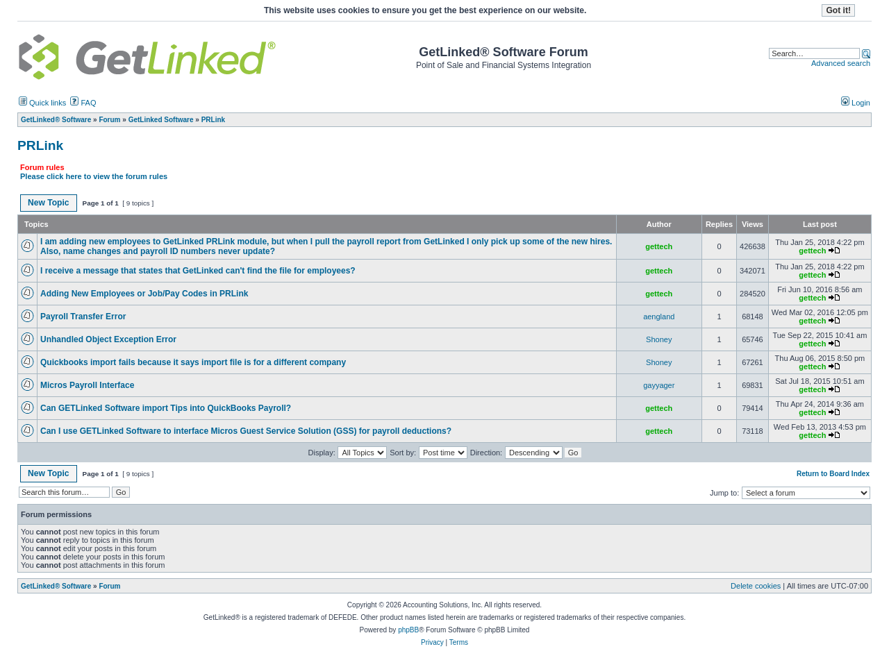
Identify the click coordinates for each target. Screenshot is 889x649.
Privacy (432, 642)
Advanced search (840, 63)
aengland (658, 316)
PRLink (40, 145)
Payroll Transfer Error (83, 316)
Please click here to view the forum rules (93, 176)
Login (855, 103)
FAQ (83, 103)
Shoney (659, 339)
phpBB (408, 630)
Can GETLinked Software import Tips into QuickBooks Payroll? (165, 408)
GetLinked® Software (56, 586)
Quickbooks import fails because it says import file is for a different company (193, 362)
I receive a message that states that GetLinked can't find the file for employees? (198, 271)
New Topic (48, 203)
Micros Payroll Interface (87, 385)
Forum (109, 586)
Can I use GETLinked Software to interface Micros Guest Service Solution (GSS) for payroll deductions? (245, 431)
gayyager (658, 385)
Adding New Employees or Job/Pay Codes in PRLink (144, 293)
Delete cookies (756, 586)
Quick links (42, 103)
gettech (658, 246)
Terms (458, 642)
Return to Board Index (833, 474)
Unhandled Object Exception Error (108, 339)
